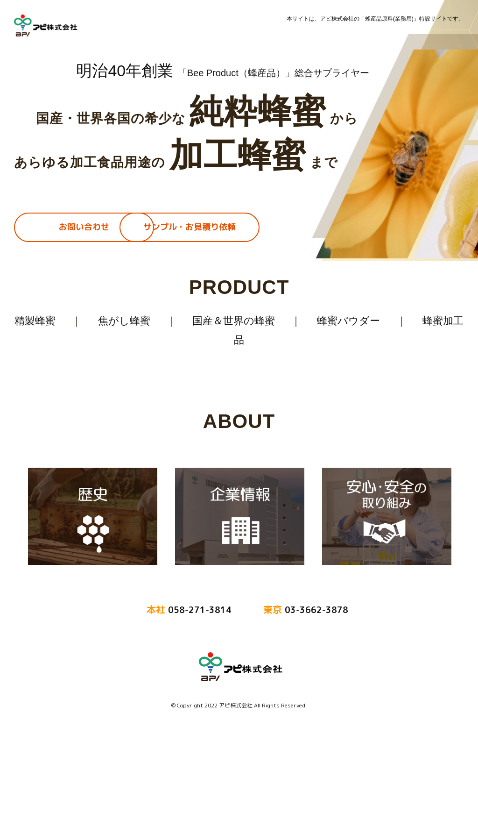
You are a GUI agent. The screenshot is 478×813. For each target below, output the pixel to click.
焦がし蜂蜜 (124, 321)
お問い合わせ (84, 227)
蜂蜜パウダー (348, 321)
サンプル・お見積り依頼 (189, 227)
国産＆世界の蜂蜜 (233, 321)
